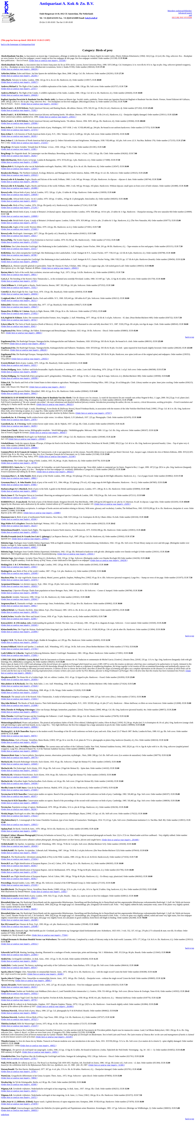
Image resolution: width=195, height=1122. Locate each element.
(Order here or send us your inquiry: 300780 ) (19, 593)
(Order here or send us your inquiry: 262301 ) (19, 76)
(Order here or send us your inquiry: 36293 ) (19, 426)
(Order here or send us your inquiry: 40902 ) (19, 547)
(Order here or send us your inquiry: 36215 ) (47, 387)
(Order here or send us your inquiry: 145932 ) (19, 993)
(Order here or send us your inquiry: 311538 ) (47, 60)
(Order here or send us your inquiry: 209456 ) (19, 262)
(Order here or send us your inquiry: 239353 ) (30, 359)
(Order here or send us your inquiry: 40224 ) (19, 742)
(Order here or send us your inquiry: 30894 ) (19, 491)
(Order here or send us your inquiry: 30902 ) (19, 606)
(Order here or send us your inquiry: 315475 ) (19, 580)
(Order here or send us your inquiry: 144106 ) (19, 783)
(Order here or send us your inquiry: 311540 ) (57, 456)
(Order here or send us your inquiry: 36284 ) (19, 961)
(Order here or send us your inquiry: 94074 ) (19, 736)
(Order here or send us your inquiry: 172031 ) (19, 699)
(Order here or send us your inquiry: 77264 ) (50, 935)
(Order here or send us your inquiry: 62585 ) (19, 619)
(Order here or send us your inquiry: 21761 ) (19, 1058)
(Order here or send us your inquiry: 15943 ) (19, 567)
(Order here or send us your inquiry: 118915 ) (19, 824)
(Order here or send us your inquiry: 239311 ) (57, 117)
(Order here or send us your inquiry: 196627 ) (19, 307)
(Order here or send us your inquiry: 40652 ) (38, 1046)
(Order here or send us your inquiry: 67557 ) (93, 413)
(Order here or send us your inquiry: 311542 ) (39, 104)
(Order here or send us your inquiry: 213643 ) (19, 955)
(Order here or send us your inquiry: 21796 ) (19, 872)
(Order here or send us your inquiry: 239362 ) (30, 539)
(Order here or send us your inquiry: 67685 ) (19, 485)
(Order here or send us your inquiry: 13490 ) (19, 831)
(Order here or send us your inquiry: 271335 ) (19, 885)
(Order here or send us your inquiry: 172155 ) (29, 143)
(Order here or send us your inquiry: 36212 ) (19, 300)
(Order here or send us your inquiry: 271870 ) (19, 1104)
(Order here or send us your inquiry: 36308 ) (45, 974)
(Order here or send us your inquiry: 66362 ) (19, 879)
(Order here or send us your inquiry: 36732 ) (19, 320)
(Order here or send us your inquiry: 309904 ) (19, 727)
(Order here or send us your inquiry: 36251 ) (19, 1091)
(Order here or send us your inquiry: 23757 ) (19, 89)
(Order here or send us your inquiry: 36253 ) (19, 987)
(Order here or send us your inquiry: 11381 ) (19, 149)
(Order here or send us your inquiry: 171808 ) (19, 162)
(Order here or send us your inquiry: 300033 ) (19, 1110)
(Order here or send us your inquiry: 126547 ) (19, 169)
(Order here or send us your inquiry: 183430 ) (19, 846)
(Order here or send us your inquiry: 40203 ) (19, 201)
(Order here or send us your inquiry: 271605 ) (19, 790)
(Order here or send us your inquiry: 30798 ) (19, 255)
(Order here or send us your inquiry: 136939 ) (19, 194)
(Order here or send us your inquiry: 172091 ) (19, 655)
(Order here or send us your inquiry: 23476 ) (19, 420)
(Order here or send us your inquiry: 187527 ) (19, 1019)
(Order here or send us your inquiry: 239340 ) (27, 439)
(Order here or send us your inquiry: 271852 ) (19, 313)
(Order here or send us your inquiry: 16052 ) (40, 1052)
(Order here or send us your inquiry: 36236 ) (19, 809)
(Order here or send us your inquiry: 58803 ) (24, 333)
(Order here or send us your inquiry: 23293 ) (112, 504)
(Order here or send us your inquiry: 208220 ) (28, 350)
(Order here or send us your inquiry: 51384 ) (106, 1065)
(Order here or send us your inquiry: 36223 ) (19, 526)
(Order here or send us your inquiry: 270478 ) (19, 718)
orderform (5, 1115)
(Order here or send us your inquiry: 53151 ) (19, 249)
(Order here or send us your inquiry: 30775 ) (19, 223)
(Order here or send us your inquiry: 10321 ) (19, 365)
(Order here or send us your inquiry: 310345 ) (19, 625)
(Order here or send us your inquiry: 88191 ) (27, 344)
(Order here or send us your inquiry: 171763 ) (19, 649)
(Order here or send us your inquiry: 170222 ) (19, 816)
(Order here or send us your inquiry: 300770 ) (19, 757)
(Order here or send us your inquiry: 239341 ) (19, 599)
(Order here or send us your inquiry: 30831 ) (19, 274)
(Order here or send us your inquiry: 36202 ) (19, 156)
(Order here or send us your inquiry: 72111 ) (19, 498)
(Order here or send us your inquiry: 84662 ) (19, 1013)
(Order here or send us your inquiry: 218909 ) (19, 216)
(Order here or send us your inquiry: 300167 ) (48, 432)
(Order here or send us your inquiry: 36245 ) (19, 909)
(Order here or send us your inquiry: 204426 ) (19, 95)
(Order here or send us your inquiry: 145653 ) (19, 586)
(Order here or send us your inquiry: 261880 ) (19, 188)
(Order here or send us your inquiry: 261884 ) (55, 1006)
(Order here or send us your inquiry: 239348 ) (19, 926)
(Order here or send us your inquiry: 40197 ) (19, 796)
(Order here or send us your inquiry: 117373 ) (19, 130)
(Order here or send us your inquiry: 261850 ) (19, 679)
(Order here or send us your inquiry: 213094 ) (19, 632)
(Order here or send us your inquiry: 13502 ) (49, 891)
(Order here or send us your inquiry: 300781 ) (19, 612)
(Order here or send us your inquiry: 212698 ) (19, 705)
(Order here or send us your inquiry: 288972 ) (19, 712)
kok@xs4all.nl (91, 18)
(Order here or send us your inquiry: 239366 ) (19, 123)
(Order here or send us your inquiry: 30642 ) (19, 393)
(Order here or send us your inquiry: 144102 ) (19, 770)
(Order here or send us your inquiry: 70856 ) (19, 1078)
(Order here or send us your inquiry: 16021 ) (19, 236)
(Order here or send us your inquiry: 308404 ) (19, 448)
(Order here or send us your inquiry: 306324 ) (19, 69)
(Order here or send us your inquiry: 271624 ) (19, 686)
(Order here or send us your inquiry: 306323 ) (55, 404)
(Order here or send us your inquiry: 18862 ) (19, 478)
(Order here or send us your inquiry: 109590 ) (19, 378)
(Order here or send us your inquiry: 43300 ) (19, 1084)
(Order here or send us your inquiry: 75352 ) (19, 287)
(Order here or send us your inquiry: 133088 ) (42, 513)
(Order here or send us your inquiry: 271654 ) (19, 859)
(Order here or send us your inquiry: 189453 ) (60, 268)
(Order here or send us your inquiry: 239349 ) (19, 573)
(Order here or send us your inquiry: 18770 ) (19, 1000)
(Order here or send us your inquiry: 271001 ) (19, 229)
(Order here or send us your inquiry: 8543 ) (18, 326)
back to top (189, 337)
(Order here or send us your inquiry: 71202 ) (19, 110)
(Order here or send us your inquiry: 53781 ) (19, 1071)
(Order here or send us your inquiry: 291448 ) (120, 840)
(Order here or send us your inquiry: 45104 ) (19, 519)
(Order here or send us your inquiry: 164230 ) (108, 560)
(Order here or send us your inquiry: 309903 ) (19, 751)
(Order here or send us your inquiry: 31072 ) (19, 1097)
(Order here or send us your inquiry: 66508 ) (19, 372)
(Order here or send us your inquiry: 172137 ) (19, 1026)
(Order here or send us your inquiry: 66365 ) (19, 866)
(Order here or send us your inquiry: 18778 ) (19, 463)
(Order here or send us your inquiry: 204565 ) (19, 642)
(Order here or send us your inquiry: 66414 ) (19, 968)
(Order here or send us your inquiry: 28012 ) (19, 898)
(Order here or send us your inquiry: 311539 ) (54, 1037)
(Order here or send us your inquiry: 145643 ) (19, 777)
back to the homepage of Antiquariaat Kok (18, 44)
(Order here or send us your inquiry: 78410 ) (19, 853)
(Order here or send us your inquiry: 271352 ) (19, 242)
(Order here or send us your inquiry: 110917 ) (19, 82)
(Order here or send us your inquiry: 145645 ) (19, 764)
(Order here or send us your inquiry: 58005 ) (33, 980)
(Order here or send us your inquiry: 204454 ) (19, 294)
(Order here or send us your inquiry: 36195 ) (19, 136)
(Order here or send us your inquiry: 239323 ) (19, 175)
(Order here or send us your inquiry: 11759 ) (19, 281)
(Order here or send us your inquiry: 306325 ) (55, 472)
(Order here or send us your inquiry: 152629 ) (19, 692)
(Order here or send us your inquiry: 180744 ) (19, 182)
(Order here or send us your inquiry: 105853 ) (19, 532)
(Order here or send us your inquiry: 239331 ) (76, 554)
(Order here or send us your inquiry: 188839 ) (19, 803)
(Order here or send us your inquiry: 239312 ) (19, 944)
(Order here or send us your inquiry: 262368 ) (19, 920)
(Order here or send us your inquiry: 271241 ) (19, 207)
